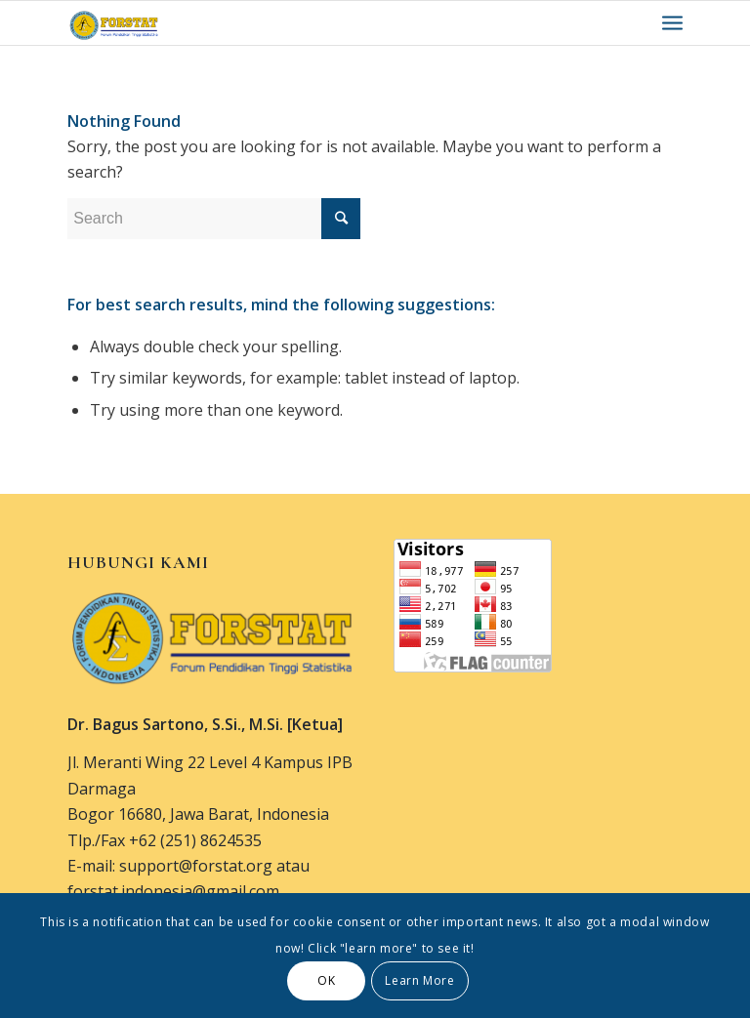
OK (326, 980)
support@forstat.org (195, 865)
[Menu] (672, 23)
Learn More (419, 980)
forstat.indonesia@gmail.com (173, 891)
